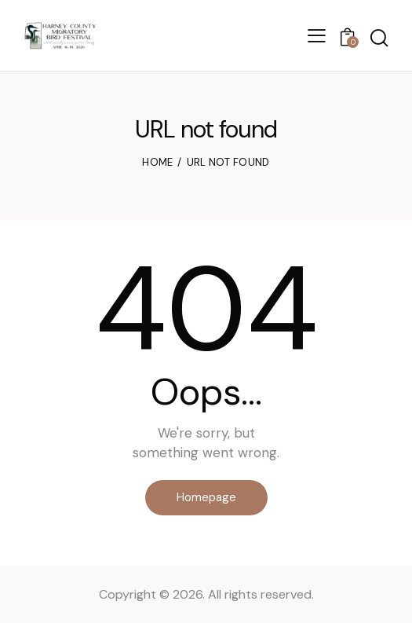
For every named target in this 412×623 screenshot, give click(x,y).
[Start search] (378, 38)
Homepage (206, 497)
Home (157, 162)
